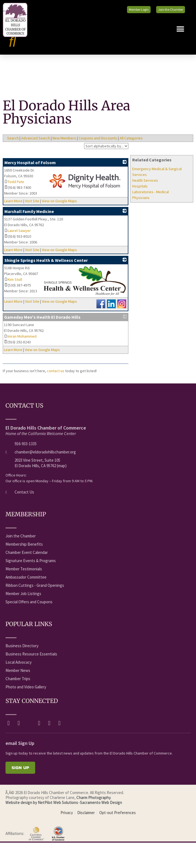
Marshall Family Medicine (29, 212)
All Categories (131, 139)
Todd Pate (14, 183)
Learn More (13, 202)
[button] (180, 30)
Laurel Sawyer (17, 231)
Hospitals (140, 187)
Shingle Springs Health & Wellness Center (46, 261)
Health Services (145, 181)
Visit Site (32, 202)
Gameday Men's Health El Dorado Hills (42, 318)
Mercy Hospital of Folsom (30, 164)
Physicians (141, 199)
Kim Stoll (13, 280)
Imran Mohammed (20, 337)
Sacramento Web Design (101, 804)
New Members (64, 139)
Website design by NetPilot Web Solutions (41, 804)
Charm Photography (93, 799)
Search (13, 139)
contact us (55, 372)
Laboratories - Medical (150, 193)
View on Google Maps (59, 202)
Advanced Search (35, 139)
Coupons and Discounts (98, 139)
